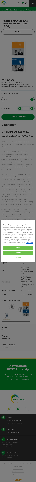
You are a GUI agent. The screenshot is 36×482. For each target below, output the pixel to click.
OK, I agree (18, 252)
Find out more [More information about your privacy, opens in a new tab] (29, 242)
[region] (18, 241)
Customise (18, 257)
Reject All (18, 247)
